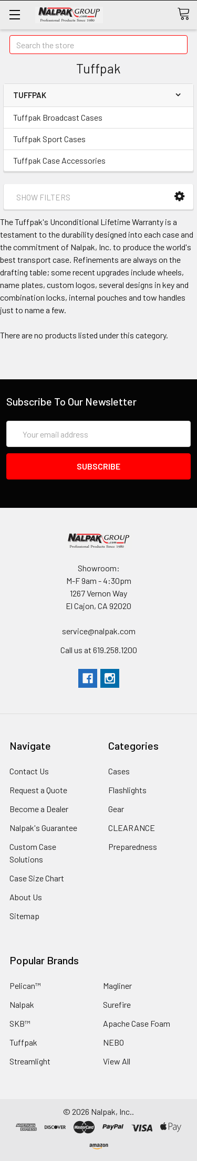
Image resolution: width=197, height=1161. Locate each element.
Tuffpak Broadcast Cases (57, 117)
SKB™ (19, 1023)
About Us (25, 897)
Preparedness (132, 846)
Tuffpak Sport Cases (49, 139)
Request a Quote (38, 790)
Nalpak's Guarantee (43, 828)
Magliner (117, 985)
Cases (119, 771)
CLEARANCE (131, 828)
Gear (116, 809)
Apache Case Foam (136, 1023)
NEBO (113, 1042)
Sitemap (24, 916)
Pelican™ (25, 985)
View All (116, 1061)
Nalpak (21, 1004)
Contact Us (29, 771)
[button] (179, 196)
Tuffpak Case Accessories (59, 160)
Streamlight (29, 1061)
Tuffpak (23, 1042)
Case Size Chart (36, 878)
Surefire (117, 1004)
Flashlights (127, 790)
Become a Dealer (38, 809)
